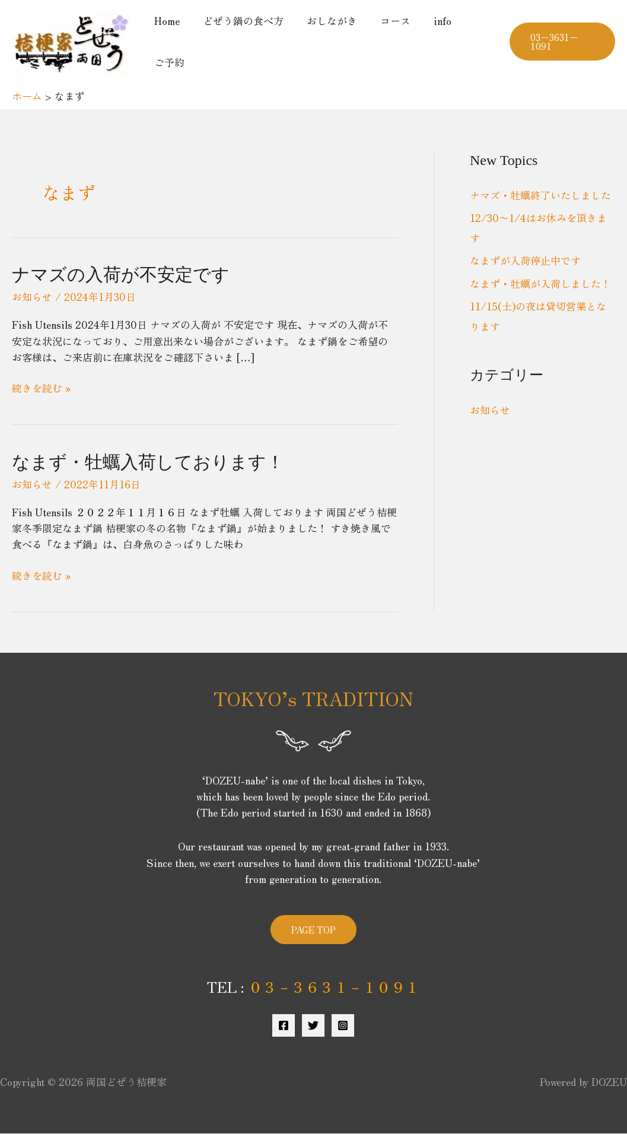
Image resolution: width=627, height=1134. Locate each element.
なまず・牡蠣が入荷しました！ (540, 283)
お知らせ (32, 296)
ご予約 (167, 62)
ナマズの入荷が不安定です (121, 274)
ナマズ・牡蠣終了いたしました (540, 195)
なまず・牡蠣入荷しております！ (148, 462)
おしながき (324, 20)
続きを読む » (41, 388)
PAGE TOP (313, 929)
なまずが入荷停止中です (525, 260)
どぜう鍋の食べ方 (238, 20)
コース (385, 20)
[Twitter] (313, 1025)
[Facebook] (283, 1025)
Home (165, 20)
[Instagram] (343, 1025)
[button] (560, 42)
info (429, 20)
